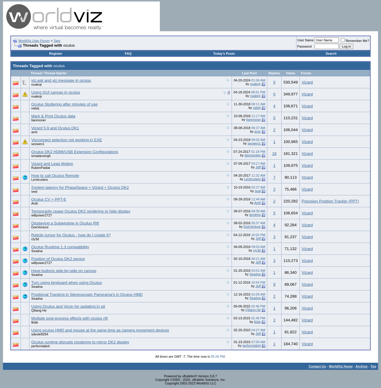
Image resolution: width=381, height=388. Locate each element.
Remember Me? (355, 41)
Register (55, 53)
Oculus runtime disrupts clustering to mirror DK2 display (80, 342)
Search (331, 53)
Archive (362, 366)
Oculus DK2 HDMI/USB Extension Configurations (74, 152)
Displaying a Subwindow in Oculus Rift (65, 223)
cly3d (35, 239)
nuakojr (36, 84)
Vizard (307, 82)
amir (34, 132)
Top (373, 366)
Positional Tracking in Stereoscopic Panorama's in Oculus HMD (87, 294)
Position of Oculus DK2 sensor (58, 259)
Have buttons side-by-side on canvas (63, 270)
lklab (34, 322)
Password (304, 46)
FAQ (128, 53)
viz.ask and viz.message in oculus (61, 80)
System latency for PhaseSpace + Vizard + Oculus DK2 (80, 187)
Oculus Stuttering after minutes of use (64, 104)
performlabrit (40, 346)
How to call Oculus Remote (55, 175)
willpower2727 (41, 215)
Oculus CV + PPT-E (48, 199)
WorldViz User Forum (34, 41)
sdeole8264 (39, 334)
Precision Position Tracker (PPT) (330, 201)
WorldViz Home (341, 366)
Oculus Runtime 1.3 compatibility (60, 247)
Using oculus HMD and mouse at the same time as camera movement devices (100, 330)
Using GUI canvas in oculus (55, 92)
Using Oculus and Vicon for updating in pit (68, 306)
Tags (56, 41)
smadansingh (41, 156)
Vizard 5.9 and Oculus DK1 (55, 128)
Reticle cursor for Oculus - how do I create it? (71, 235)
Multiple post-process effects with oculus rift (69, 318)
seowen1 (37, 144)
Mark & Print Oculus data (53, 116)
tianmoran (38, 120)
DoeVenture (40, 227)
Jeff (258, 167)
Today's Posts (224, 53)
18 (274, 153)
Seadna (37, 251)
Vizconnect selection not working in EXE (66, 140)
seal (34, 191)
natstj (35, 108)
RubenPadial (40, 167)
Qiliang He (38, 310)
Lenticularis (39, 179)
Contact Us (317, 366)
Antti (34, 203)
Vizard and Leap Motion (52, 163)
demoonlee (253, 155)
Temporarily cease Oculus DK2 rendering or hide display (80, 211)
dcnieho (255, 214)
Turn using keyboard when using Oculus (66, 282)
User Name (305, 40)
